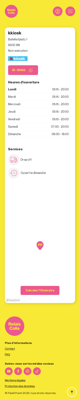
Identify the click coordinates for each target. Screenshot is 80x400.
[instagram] (27, 371)
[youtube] (9, 371)
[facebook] (18, 371)
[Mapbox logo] (13, 300)
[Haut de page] (72, 392)
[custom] (37, 371)
